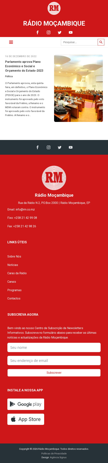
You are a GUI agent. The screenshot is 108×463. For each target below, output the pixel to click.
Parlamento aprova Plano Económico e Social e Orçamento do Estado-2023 (24, 66)
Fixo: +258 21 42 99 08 (22, 218)
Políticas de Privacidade (54, 453)
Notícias (12, 265)
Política (9, 76)
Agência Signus (58, 457)
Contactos (13, 298)
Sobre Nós (14, 256)
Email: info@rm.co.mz (21, 209)
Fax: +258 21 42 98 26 (21, 226)
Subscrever (54, 372)
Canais (11, 281)
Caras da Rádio (17, 273)
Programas (14, 290)
